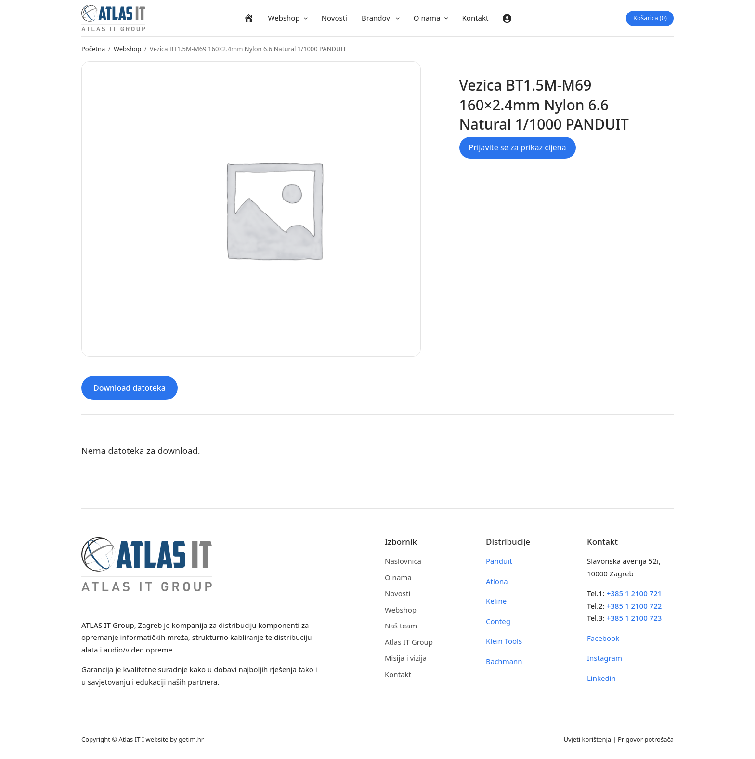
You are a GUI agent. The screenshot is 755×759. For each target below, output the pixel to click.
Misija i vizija (406, 658)
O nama (427, 18)
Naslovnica (403, 561)
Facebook (603, 638)
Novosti (334, 18)
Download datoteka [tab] (129, 388)
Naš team (401, 625)
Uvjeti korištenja (587, 739)
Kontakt (475, 18)
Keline (496, 601)
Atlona (497, 581)
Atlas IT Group (409, 642)
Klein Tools (504, 641)
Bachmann (504, 661)
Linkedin (601, 678)
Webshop (284, 18)
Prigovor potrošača (646, 739)
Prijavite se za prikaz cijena (517, 147)
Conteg (498, 621)
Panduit (499, 561)
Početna (93, 48)
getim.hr (191, 739)
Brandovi (377, 18)
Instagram (604, 658)
